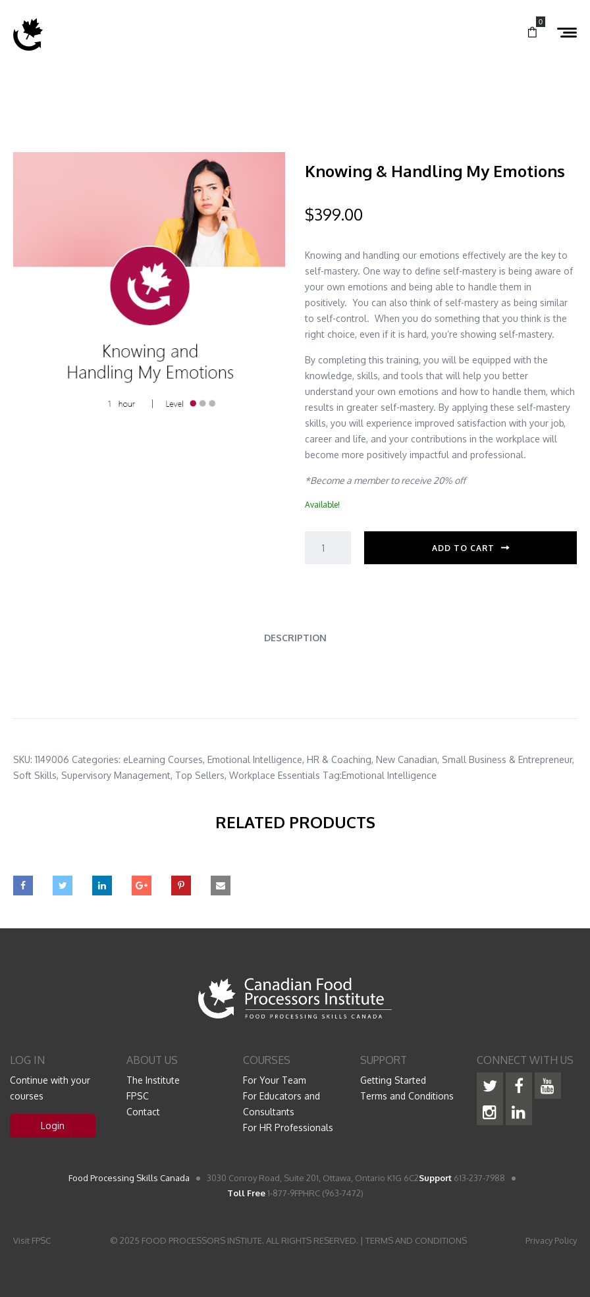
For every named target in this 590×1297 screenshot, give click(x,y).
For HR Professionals (288, 1127)
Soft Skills (35, 775)
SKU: (22, 759)
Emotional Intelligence (254, 759)
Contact (143, 1111)
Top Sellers (200, 775)
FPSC (137, 1095)
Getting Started (393, 1080)
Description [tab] (295, 637)
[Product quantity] (328, 547)
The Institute (153, 1080)
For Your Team (274, 1080)
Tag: (332, 775)
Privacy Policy (551, 1240)
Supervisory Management (116, 775)
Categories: (96, 759)
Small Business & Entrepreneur (507, 759)
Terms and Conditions (407, 1095)
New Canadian (406, 759)
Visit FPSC (32, 1240)
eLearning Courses (163, 759)
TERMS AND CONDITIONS (416, 1240)
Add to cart (463, 548)
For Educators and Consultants (281, 1103)
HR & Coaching (339, 759)
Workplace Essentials (274, 775)
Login (53, 1125)
